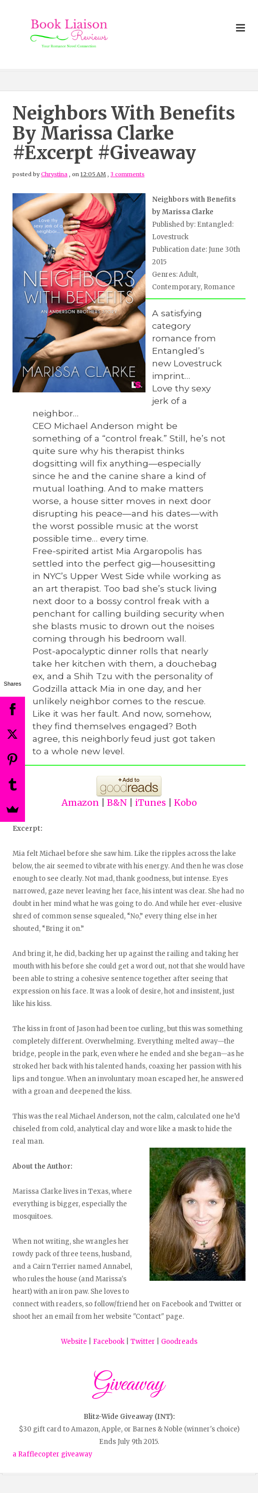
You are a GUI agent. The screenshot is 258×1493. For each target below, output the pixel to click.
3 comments (127, 174)
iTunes (150, 802)
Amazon (80, 802)
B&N (117, 802)
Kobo (185, 802)
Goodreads (179, 1341)
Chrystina (54, 174)
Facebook (109, 1341)
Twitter (143, 1341)
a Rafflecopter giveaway (52, 1454)
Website (74, 1341)
